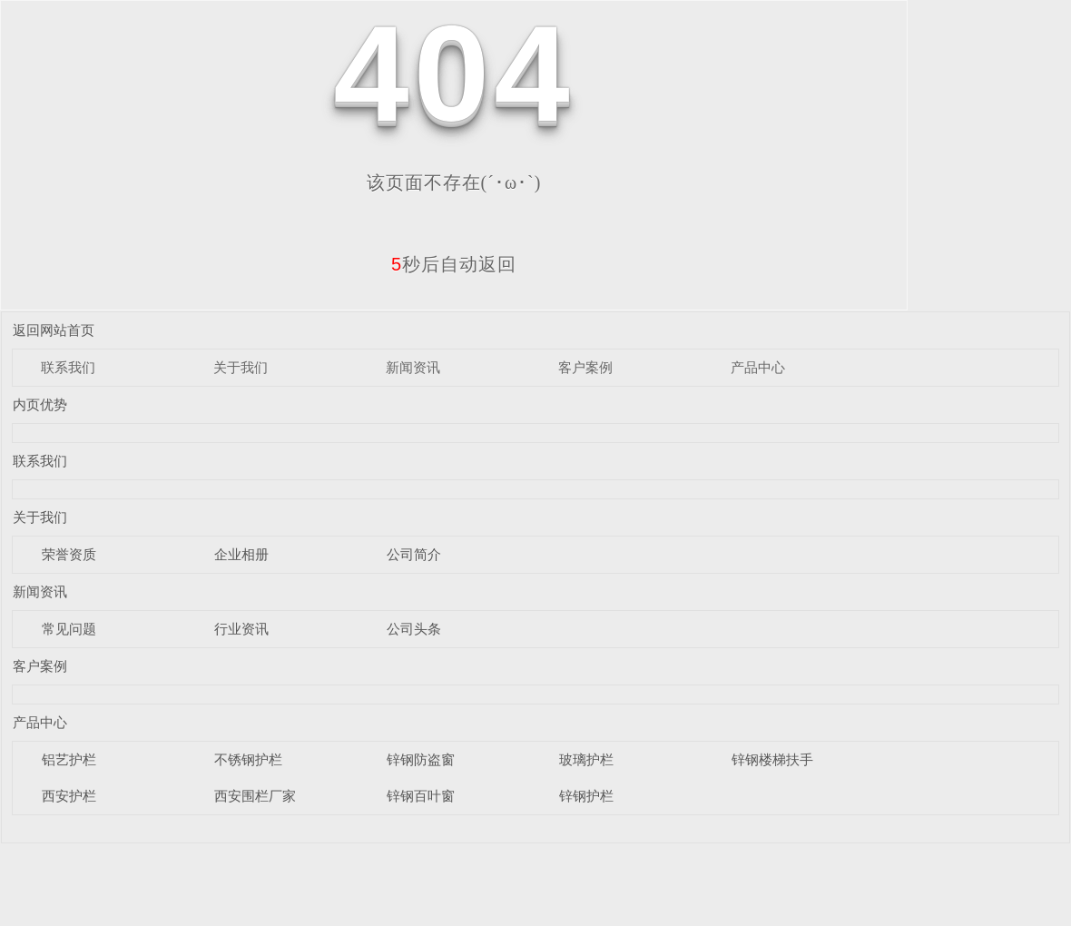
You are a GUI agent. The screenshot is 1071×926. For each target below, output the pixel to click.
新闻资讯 (413, 367)
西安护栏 (69, 795)
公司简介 (414, 554)
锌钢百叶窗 (421, 795)
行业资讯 (241, 628)
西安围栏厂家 (255, 795)
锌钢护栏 (586, 795)
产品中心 (758, 367)
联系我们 (68, 367)
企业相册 (241, 554)
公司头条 (414, 628)
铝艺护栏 (69, 759)
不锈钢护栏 (248, 759)
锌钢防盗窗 (421, 759)
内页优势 (40, 404)
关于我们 (240, 367)
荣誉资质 (69, 554)
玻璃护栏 (586, 759)
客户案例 (585, 367)
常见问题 (69, 628)
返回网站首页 (53, 330)
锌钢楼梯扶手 (772, 759)
